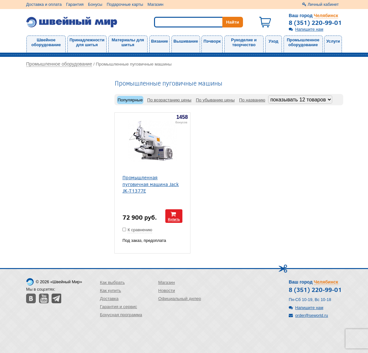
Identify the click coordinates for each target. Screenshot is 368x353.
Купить (174, 219)
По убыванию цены (215, 100)
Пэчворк (211, 41)
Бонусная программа (121, 314)
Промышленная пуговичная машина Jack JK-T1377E (150, 184)
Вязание (159, 41)
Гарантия (75, 4)
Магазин (155, 4)
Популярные (130, 100)
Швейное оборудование (46, 42)
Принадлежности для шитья (87, 42)
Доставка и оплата (44, 4)
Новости (166, 290)
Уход (273, 41)
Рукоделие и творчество (244, 42)
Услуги (333, 41)
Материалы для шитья (128, 42)
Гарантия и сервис (118, 306)
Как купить (110, 290)
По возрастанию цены (169, 100)
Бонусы (95, 4)
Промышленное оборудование (303, 42)
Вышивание (185, 41)
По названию (252, 100)
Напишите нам (309, 29)
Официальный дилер (179, 298)
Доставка (109, 298)
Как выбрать (112, 282)
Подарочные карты (125, 4)
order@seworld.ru (311, 315)
